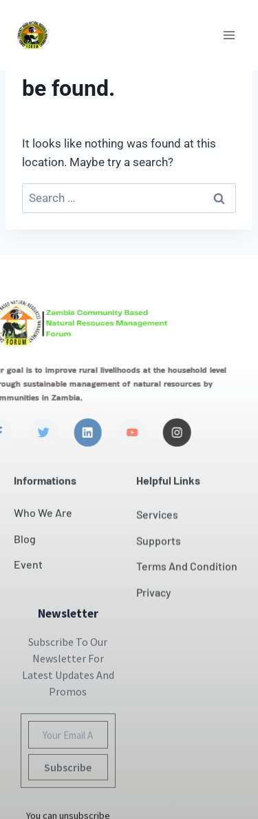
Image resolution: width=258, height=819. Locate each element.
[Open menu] (228, 35)
